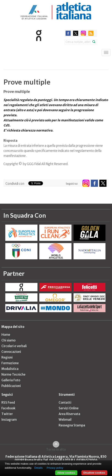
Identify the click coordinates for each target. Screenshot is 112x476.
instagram (83, 33)
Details (38, 467)
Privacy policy (55, 467)
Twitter (7, 414)
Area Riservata (69, 414)
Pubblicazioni (11, 386)
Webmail (65, 420)
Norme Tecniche (13, 374)
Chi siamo (8, 340)
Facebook (8, 408)
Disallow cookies (94, 472)
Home (5, 335)
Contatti (65, 402)
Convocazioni (11, 352)
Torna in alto (56, 449)
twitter (75, 33)
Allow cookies (66, 472)
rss (90, 33)
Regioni (7, 357)
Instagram (9, 420)
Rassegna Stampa (72, 425)
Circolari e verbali (14, 346)
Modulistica (10, 369)
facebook (68, 33)
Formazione (10, 363)
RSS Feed (8, 402)
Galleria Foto (10, 380)
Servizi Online (69, 408)
